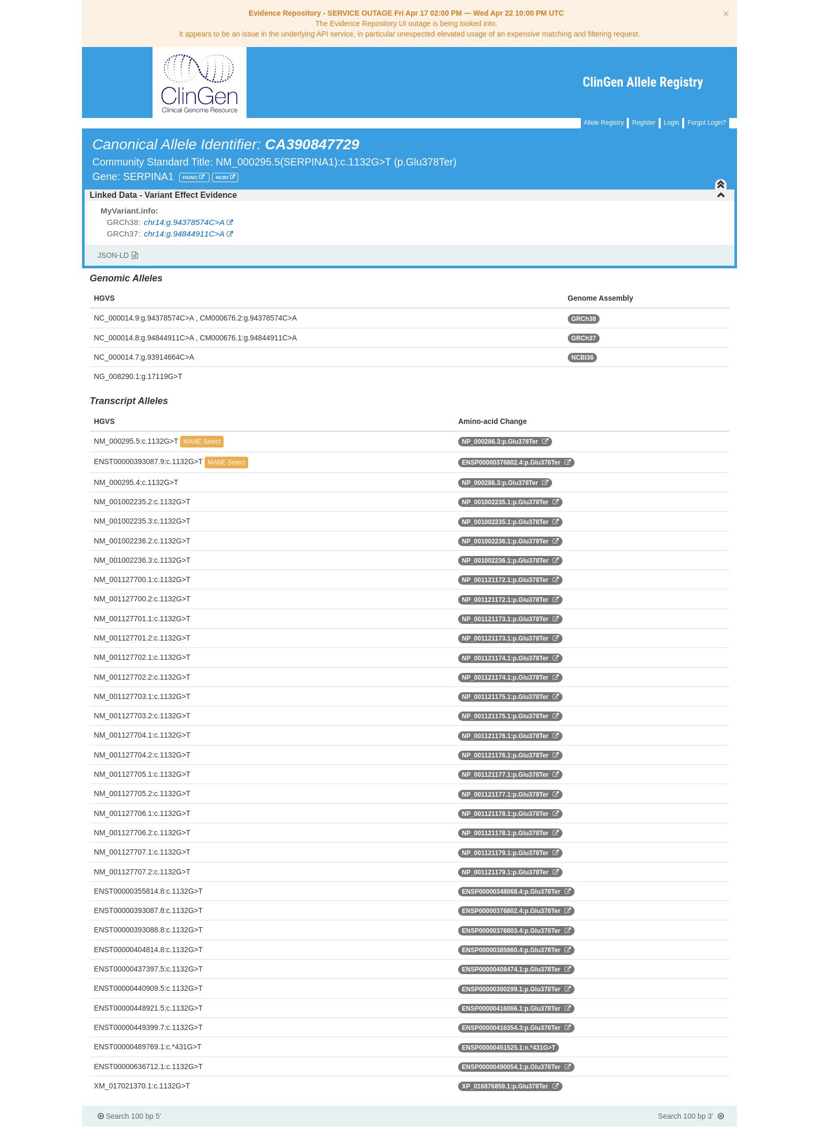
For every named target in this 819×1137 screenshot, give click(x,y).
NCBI (223, 177)
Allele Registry (604, 122)
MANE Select (201, 441)
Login (671, 122)
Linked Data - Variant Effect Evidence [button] (408, 195)
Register (644, 122)
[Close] (726, 13)
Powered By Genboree (687, 1132)
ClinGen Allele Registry (643, 82)
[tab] (409, 195)
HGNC (191, 177)
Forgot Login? (706, 122)
